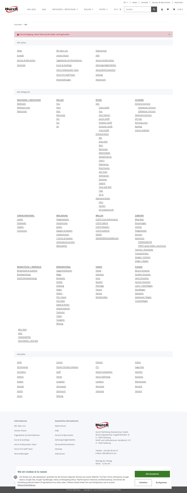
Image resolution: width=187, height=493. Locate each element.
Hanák (98, 270)
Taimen (102, 206)
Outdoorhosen (62, 234)
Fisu (58, 103)
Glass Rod (103, 141)
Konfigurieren (159, 483)
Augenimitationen (64, 270)
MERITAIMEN (104, 153)
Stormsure (61, 391)
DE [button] (125, 2)
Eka (100, 137)
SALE (20, 333)
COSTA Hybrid (102, 223)
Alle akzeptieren (150, 474)
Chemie (138, 227)
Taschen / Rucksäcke (144, 249)
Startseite (178, 2)
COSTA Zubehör (103, 230)
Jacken (59, 227)
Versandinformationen (105, 70)
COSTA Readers (102, 227)
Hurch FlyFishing (103, 376)
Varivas (99, 293)
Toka (101, 190)
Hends (59, 376)
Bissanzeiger (140, 223)
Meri (101, 145)
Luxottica (100, 381)
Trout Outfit (104, 130)
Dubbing (60, 285)
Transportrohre (141, 253)
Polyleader (21, 223)
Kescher (138, 234)
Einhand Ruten (102, 134)
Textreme (60, 312)
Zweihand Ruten (103, 198)
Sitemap (99, 74)
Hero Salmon (104, 115)
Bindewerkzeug (23, 274)
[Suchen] (137, 9)
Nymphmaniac (105, 156)
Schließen (141, 483)
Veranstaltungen (63, 79)
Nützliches (139, 238)
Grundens (21, 372)
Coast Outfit (104, 107)
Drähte (59, 282)
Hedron (20, 376)
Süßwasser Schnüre (146, 111)
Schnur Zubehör (142, 130)
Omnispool (61, 386)
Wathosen (21, 103)
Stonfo (20, 391)
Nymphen (139, 293)
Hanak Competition (104, 372)
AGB (97, 55)
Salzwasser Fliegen (143, 297)
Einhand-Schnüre (142, 103)
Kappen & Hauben (64, 230)
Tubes (59, 316)
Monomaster (140, 381)
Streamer (103, 179)
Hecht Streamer (142, 278)
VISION (99, 234)
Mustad (99, 282)
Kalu (58, 111)
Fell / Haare (61, 297)
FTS (97, 367)
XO (57, 126)
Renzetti (138, 386)
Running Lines (141, 122)
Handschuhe (61, 223)
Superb (102, 183)
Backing (138, 126)
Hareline (138, 372)
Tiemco (99, 289)
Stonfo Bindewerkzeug (27, 278)
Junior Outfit (104, 119)
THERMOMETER (145, 242)
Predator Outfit (105, 122)
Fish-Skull (60, 301)
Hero (58, 107)
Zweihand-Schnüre (143, 115)
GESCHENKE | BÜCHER (28, 341)
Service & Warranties (161, 2)
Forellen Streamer (143, 274)
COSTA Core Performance (107, 219)
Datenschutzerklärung (28, 485)
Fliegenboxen (141, 230)
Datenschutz (101, 50)
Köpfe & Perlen (62, 304)
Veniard (138, 391)
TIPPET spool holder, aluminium (152, 246)
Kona (98, 278)
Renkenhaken (102, 297)
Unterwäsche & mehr (65, 242)
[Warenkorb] (178, 9)
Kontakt (144, 2)
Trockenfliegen (141, 301)
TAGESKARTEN (24, 337)
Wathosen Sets (23, 107)
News (134, 2)
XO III (101, 194)
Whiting (59, 323)
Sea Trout (103, 172)
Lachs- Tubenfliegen (144, 285)
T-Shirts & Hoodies (64, 238)
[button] (162, 9)
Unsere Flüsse (62, 55)
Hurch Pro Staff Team (65, 74)
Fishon (138, 362)
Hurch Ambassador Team (67, 70)
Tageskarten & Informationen (69, 60)
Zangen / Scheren (142, 257)
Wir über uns (62, 50)
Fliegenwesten (62, 219)
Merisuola (60, 115)
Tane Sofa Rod (105, 187)
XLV (57, 122)
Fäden (59, 289)
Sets (97, 103)
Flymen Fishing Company (67, 367)
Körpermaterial (63, 308)
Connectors (22, 230)
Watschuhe (22, 111)
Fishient (99, 362)
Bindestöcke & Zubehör (27, 270)
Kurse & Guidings (64, 65)
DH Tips (138, 119)
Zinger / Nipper (141, 261)
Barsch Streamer (142, 270)
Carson (59, 362)
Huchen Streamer (142, 282)
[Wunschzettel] (168, 9)
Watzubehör (61, 246)
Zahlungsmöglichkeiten (106, 65)
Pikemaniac (104, 164)
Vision (19, 396)
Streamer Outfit (105, 126)
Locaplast (60, 381)
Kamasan (100, 274)
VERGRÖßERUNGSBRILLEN (107, 238)
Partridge (100, 285)
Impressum (101, 79)
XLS (57, 119)
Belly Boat (139, 219)
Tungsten (60, 320)
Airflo (19, 362)
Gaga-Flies (139, 367)
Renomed (100, 386)
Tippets (20, 227)
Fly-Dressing (22, 367)
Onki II (101, 160)
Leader (20, 219)
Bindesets (60, 278)
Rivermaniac (104, 168)
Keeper (20, 381)
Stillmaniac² (104, 175)
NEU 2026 (22, 329)
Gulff (58, 372)
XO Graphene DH (106, 209)
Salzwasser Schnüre (147, 107)
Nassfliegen (140, 289)
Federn (59, 293)
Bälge (58, 274)
